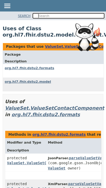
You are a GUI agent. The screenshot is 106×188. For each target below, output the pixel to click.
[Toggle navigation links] (7, 6)
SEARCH (24, 16)
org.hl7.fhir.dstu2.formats (29, 68)
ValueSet (56, 168)
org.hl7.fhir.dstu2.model (28, 82)
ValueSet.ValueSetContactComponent (54, 108)
